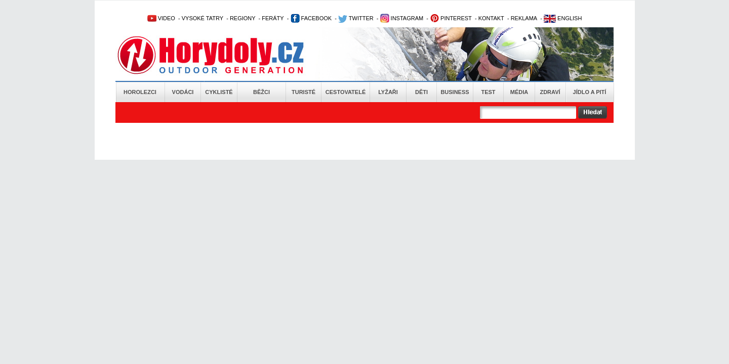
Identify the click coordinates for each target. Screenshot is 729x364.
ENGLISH (563, 18)
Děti (421, 92)
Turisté (303, 92)
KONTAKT (491, 18)
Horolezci (140, 92)
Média (519, 92)
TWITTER (356, 18)
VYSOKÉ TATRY (202, 18)
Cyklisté (218, 92)
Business (454, 92)
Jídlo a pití (589, 92)
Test (488, 92)
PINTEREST (451, 18)
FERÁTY (273, 18)
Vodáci (183, 92)
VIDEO (161, 18)
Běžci (261, 92)
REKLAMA (524, 18)
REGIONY (243, 18)
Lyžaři (388, 92)
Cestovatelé (346, 92)
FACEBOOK (311, 18)
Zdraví (550, 92)
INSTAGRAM (402, 18)
